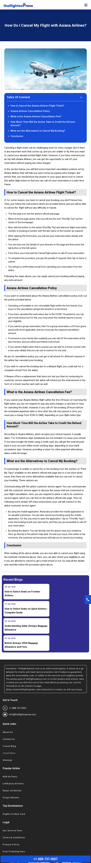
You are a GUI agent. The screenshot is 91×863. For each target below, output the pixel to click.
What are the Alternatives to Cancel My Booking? (38, 130)
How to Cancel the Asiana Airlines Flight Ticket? (37, 105)
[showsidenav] (85, 5)
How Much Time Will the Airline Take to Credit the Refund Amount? (43, 123)
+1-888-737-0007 (14, 673)
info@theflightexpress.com (19, 680)
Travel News (9, 719)
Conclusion (17, 136)
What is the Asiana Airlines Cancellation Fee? (36, 116)
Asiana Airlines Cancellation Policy (30, 111)
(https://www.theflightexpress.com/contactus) (29, 655)
